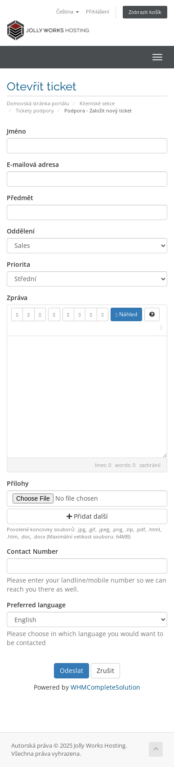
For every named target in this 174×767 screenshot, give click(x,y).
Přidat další (87, 516)
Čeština (67, 11)
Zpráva (17, 297)
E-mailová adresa (33, 164)
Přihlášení (97, 11)
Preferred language (36, 605)
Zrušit (105, 670)
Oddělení (21, 231)
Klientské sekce (97, 103)
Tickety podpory (35, 110)
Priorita (18, 264)
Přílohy (18, 483)
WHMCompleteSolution (105, 687)
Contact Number (32, 551)
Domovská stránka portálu (38, 103)
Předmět (20, 197)
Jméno (16, 131)
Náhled (126, 314)
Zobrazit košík (145, 12)
